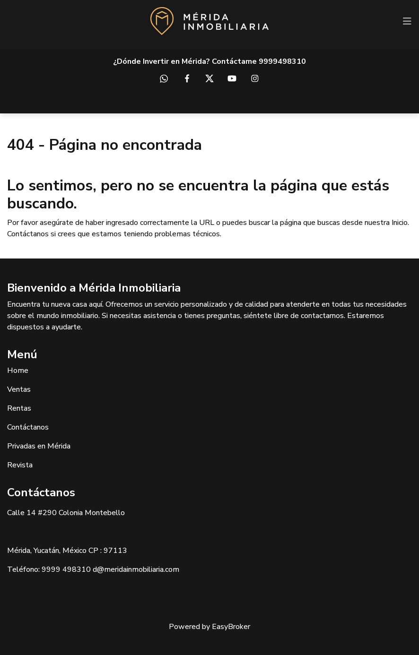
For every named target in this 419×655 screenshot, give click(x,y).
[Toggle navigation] (407, 21)
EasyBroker (231, 626)
